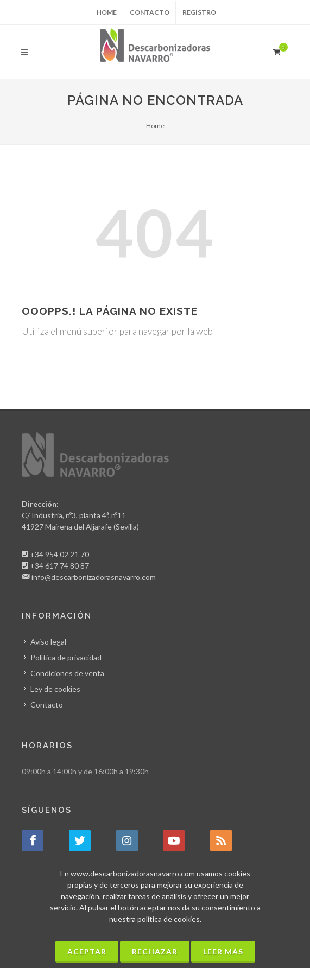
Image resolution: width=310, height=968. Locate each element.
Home (107, 12)
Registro (199, 12)
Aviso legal (48, 641)
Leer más (223, 951)
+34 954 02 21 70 (59, 554)
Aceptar (86, 951)
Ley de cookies (55, 688)
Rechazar (155, 951)
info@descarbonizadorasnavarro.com (93, 577)
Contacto (149, 12)
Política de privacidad (66, 657)
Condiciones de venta (67, 673)
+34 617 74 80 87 (59, 565)
